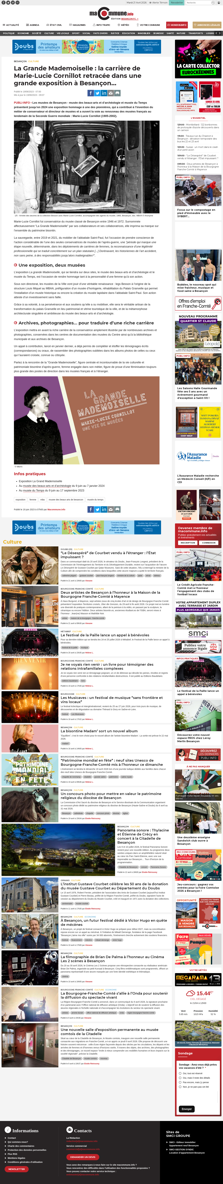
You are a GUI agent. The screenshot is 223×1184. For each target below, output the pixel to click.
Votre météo (198, 970)
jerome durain (77, 1013)
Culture (33, 61)
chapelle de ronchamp (71, 777)
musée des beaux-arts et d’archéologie (47, 485)
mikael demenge (102, 940)
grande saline (100, 777)
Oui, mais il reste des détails (196, 1078)
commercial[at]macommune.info (83, 1149)
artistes (65, 1013)
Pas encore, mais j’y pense (196, 1082)
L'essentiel (198, 118)
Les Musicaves (78, 714)
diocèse (116, 813)
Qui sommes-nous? (18, 1142)
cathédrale (78, 813)
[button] (213, 2)
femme (33, 499)
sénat (148, 576)
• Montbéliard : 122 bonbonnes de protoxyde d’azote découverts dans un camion (198, 127)
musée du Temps (33, 490)
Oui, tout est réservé (192, 1073)
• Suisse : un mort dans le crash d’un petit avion (197, 148)
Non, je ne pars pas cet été (196, 1087)
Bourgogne (67, 694)
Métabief (66, 631)
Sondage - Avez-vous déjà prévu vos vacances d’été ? (198, 1066)
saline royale (126, 777)
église (125, 813)
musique (84, 648)
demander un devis (82, 1157)
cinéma (65, 976)
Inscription (188, 542)
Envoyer (187, 1109)
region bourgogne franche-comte (140, 1013)
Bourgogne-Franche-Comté (77, 589)
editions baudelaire (70, 681)
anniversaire (67, 904)
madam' (65, 743)
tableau (157, 576)
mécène (88, 940)
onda (122, 1013)
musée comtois (90, 1058)
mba (42, 499)
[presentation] (149, 209)
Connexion (208, 542)
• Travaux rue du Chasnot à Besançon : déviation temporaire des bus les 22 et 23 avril (197, 139)
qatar (140, 576)
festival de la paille (69, 648)
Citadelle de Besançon (128, 867)
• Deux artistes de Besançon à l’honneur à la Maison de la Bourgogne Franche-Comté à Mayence (198, 167)
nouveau (103, 1058)
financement (77, 940)
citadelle (87, 777)
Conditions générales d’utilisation (25, 1162)
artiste (64, 618)
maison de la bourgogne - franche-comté (87, 618)
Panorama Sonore (158, 867)
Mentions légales (16, 1158)
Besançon (20, 61)
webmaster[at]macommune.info (82, 1174)
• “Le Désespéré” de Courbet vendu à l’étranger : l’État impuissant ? (197, 157)
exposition (20, 499)
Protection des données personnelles (27, 1150)
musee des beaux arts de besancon (66, 499)
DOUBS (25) (66, 549)
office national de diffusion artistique (101, 1013)
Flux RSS (12, 1154)
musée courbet (82, 904)
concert (144, 867)
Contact (12, 1138)
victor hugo (117, 940)
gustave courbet (86, 576)
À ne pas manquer (198, 766)
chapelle (89, 813)
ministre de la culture (126, 576)
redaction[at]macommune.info (82, 1141)
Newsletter (17, 1169)
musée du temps (95, 499)
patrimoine (113, 777)
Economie (90, 917)
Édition (115, 18)
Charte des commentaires (21, 1146)
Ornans (65, 880)
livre (83, 681)
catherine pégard (69, 576)
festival (65, 714)
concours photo (103, 813)
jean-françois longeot (105, 576)
